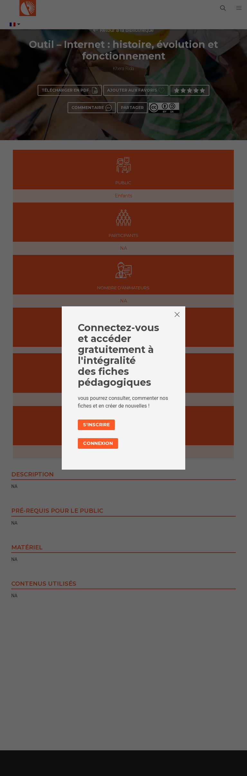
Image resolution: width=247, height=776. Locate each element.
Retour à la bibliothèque (127, 30)
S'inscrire (96, 425)
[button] (239, 8)
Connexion (98, 443)
